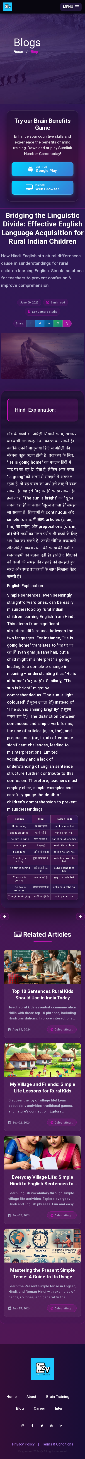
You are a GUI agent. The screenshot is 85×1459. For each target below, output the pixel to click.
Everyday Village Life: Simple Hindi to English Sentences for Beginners (42, 1183)
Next (80, 916)
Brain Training (57, 1397)
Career (39, 1408)
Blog (20, 1408)
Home (18, 52)
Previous (4, 916)
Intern (60, 1408)
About (31, 1397)
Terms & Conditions (57, 1444)
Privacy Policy (23, 1444)
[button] (71, 7)
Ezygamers (25, 1451)
